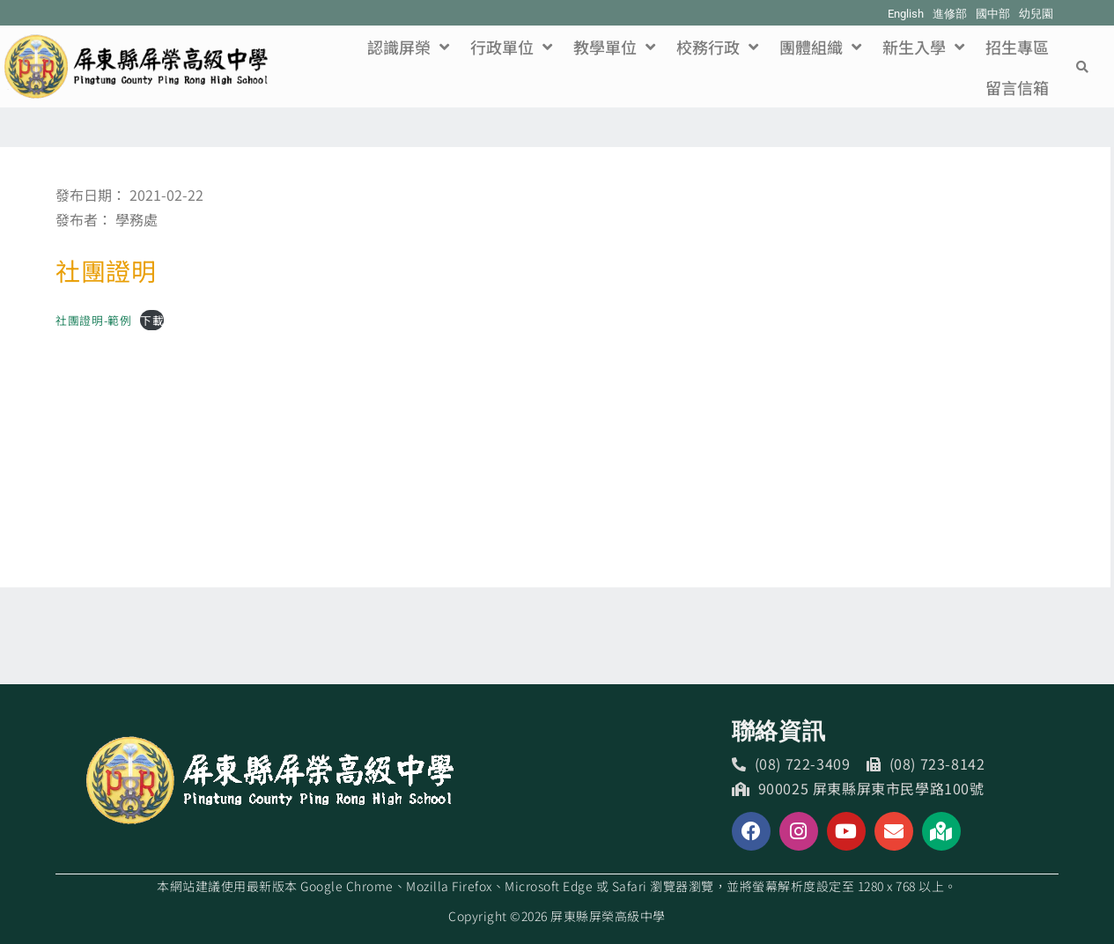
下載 (152, 320)
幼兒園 (1036, 13)
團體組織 (820, 46)
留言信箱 (1017, 87)
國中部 (993, 13)
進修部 (950, 13)
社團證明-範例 (93, 320)
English (906, 13)
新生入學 (923, 46)
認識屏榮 (408, 46)
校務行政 (717, 46)
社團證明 (105, 270)
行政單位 (511, 46)
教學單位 (614, 46)
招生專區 (1017, 46)
